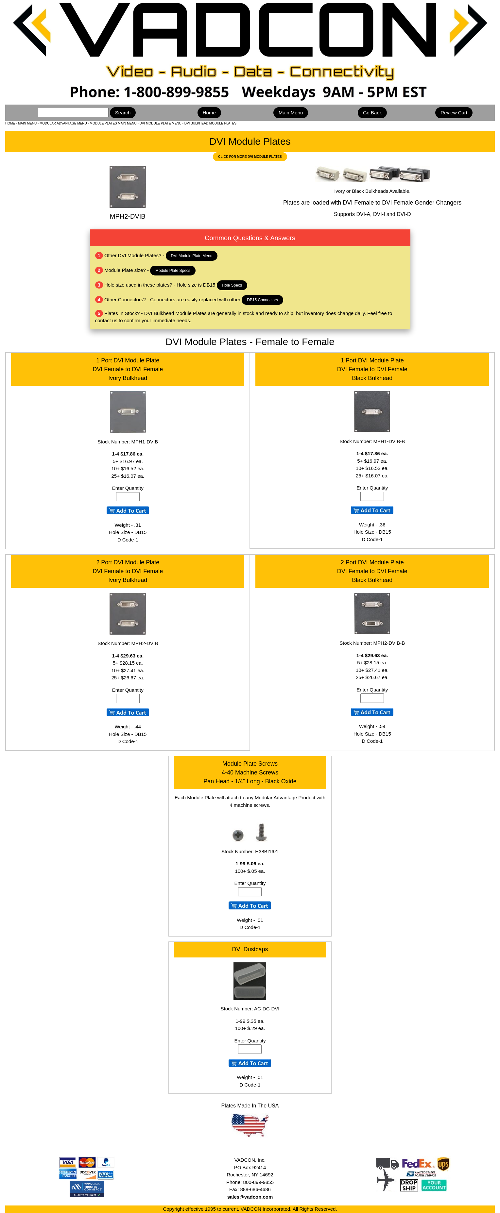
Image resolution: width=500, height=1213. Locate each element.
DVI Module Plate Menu (192, 256)
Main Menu (291, 112)
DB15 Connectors (262, 300)
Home (209, 112)
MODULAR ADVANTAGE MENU (63, 123)
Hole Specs (232, 285)
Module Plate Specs (172, 270)
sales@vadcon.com (250, 1197)
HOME (10, 123)
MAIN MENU (27, 123)
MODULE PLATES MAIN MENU (113, 123)
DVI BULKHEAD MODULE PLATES (210, 123)
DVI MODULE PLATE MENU (160, 123)
